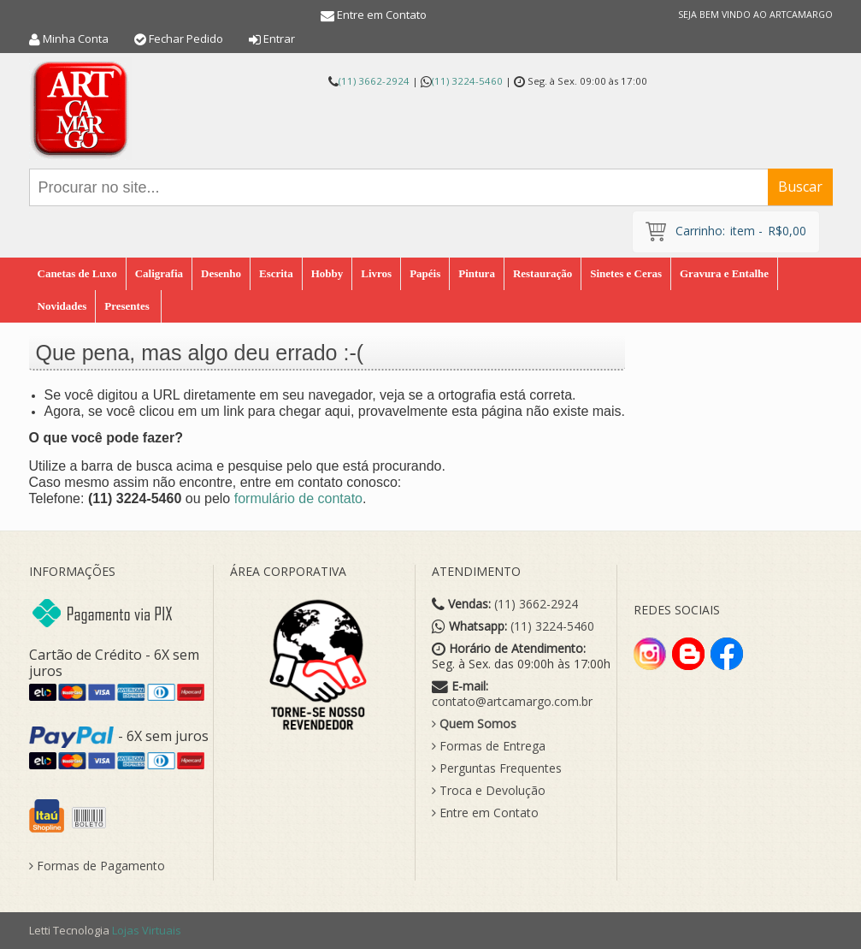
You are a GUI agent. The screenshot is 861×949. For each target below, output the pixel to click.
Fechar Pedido (186, 38)
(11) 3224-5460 (467, 80)
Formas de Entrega (488, 746)
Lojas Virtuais (146, 930)
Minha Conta (76, 38)
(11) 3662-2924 (374, 80)
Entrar (279, 38)
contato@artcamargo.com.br (512, 701)
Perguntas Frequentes (497, 768)
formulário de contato (298, 498)
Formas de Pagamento (97, 866)
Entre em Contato (382, 14)
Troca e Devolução (488, 790)
